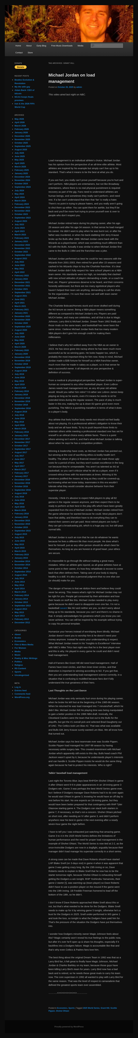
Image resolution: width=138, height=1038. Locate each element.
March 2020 (20, 347)
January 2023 (21, 241)
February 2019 (22, 391)
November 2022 (22, 248)
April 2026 (20, 122)
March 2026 (20, 126)
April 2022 (20, 272)
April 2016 (20, 507)
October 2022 (21, 251)
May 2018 (19, 422)
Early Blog (41, 45)
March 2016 (20, 510)
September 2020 (23, 326)
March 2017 (20, 469)
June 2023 (20, 228)
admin (79, 87)
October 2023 (21, 214)
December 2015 (22, 520)
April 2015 (20, 548)
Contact (19, 52)
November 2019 (22, 360)
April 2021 (20, 303)
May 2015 (19, 544)
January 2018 (21, 435)
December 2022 (22, 245)
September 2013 (23, 605)
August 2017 (21, 452)
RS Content (20, 668)
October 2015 (21, 527)
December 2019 (22, 357)
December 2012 (22, 622)
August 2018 (21, 411)
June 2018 (20, 418)
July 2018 (19, 415)
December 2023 (22, 207)
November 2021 (22, 285)
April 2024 (20, 197)
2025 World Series (91, 1008)
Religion (19, 665)
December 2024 (22, 177)
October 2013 (21, 602)
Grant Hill (105, 1008)
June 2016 (20, 500)
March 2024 (20, 200)
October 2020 (21, 323)
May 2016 (19, 503)
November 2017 (22, 442)
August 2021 (21, 296)
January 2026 (21, 132)
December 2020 (22, 316)
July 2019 (19, 374)
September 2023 (23, 217)
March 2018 (20, 428)
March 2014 (20, 592)
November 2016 (22, 483)
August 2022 (21, 258)
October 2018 (21, 405)
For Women (20, 648)
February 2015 (22, 554)
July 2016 (19, 496)
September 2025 (23, 146)
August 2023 (21, 221)
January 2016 (21, 517)
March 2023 (20, 234)
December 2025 (22, 136)
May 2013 (19, 612)
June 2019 (20, 377)
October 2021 (21, 289)
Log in (18, 687)
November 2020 (22, 319)
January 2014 (21, 599)
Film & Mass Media (24, 644)
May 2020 (19, 340)
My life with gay (22, 87)
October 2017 (21, 445)
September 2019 (23, 367)
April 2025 (20, 163)
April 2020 (20, 343)
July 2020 (19, 333)
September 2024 (23, 187)
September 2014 (23, 571)
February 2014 (22, 595)
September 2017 (23, 449)
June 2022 (20, 265)
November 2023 (22, 211)
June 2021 (20, 299)
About (29, 45)
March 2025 (20, 166)
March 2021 (20, 306)
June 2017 (20, 459)
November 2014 (22, 564)
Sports (71, 1008)
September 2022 (23, 255)
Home (18, 45)
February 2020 (22, 350)
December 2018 (22, 398)
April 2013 (20, 616)
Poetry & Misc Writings (26, 658)
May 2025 (19, 160)
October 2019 (21, 364)
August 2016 (21, 493)
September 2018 (23, 408)
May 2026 (19, 119)
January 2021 (21, 313)
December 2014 (22, 561)
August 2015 (21, 534)
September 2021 (23, 292)
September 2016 (23, 490)
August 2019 (21, 371)
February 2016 (22, 513)
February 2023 (22, 238)
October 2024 (21, 183)
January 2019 (21, 394)
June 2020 (20, 337)
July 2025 (19, 153)
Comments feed (22, 694)
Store (30, 52)
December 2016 (22, 479)
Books (18, 638)
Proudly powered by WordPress (69, 1027)
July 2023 (19, 224)
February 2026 (22, 129)
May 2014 (19, 585)
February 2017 (22, 473)
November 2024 (22, 180)
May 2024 (19, 194)
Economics (62, 1008)
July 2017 (19, 456)
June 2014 (20, 582)
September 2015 (23, 530)
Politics (18, 661)
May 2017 (19, 462)
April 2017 (20, 466)
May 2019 (19, 381)
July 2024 (19, 190)
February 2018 (22, 432)
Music (18, 655)
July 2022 (19, 262)
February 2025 (22, 170)
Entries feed (21, 690)
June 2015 (20, 541)
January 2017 (21, 476)
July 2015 (19, 537)
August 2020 (21, 330)
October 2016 (21, 486)
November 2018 (22, 401)
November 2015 (22, 524)
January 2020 (21, 354)
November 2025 (22, 139)
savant (63, 608)
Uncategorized (22, 675)
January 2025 (21, 173)
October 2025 (21, 143)
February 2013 (22, 619)
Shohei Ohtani (62, 1011)
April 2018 (20, 425)
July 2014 (19, 578)
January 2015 (21, 558)
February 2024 (22, 204)
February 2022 (22, 275)
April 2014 (20, 588)
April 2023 (20, 231)
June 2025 (20, 156)
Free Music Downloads (61, 45)
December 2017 (22, 439)
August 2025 (21, 149)
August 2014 (21, 575)
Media (80, 45)
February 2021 (22, 309)
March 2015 (20, 551)
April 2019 (20, 384)
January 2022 (21, 279)
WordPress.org (22, 697)
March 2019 (20, 388)
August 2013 (21, 609)
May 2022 (19, 268)
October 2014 (21, 568)
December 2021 (22, 282)
